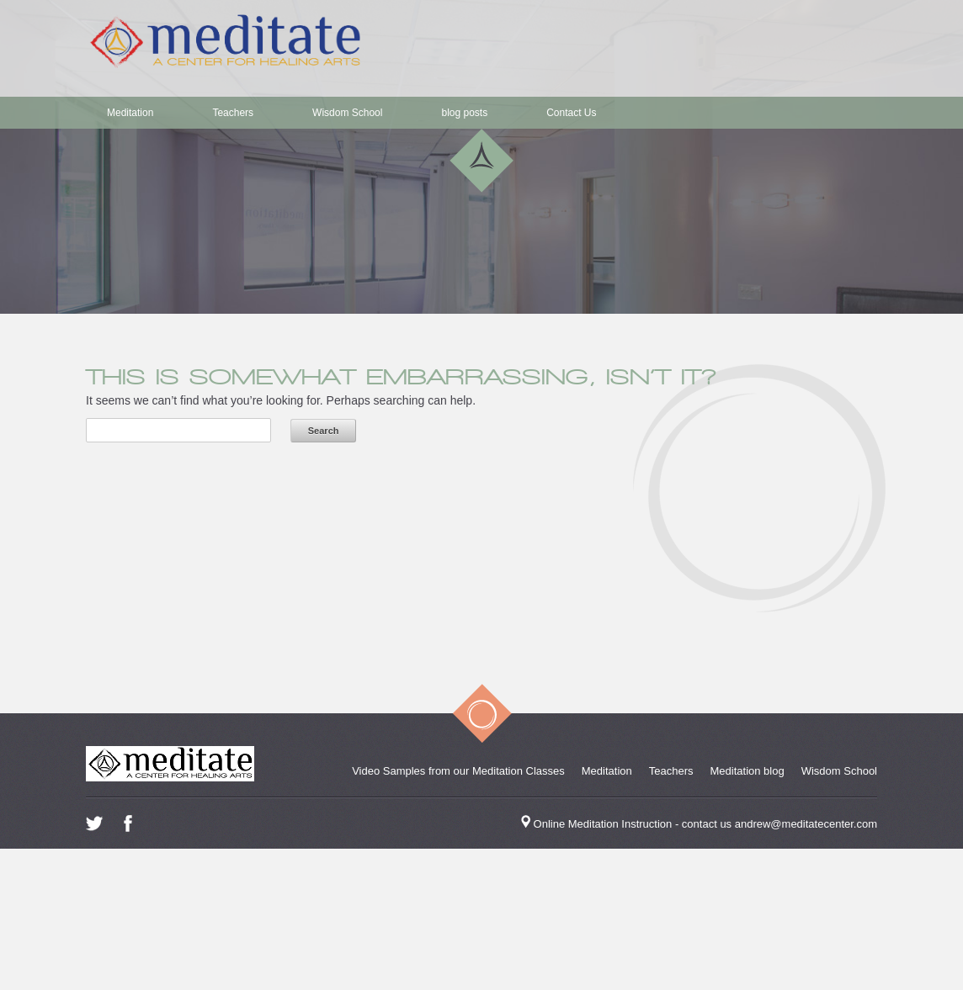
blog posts (464, 113)
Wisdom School (347, 113)
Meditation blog (747, 771)
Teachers (232, 113)
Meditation (130, 113)
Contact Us (571, 113)
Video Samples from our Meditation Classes (458, 771)
